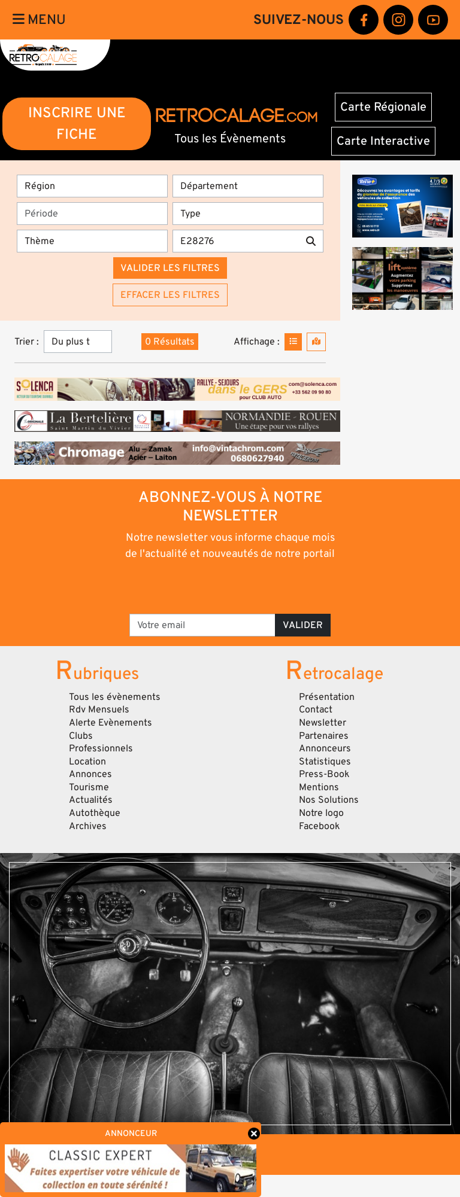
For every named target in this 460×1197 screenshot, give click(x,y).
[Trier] (78, 341)
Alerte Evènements (110, 722)
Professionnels (101, 748)
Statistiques (325, 761)
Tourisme (89, 787)
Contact (315, 709)
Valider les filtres (170, 268)
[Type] (247, 213)
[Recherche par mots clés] (235, 241)
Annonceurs (325, 748)
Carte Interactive (383, 141)
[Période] (92, 213)
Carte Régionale (383, 107)
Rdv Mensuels (99, 709)
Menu (39, 19)
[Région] (92, 186)
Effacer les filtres (170, 294)
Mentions (319, 787)
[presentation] (230, 586)
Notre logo (321, 813)
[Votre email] (202, 625)
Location (87, 761)
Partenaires (324, 735)
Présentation (327, 696)
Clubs (81, 735)
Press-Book (324, 774)
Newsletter (322, 722)
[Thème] (92, 241)
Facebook (319, 826)
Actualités (91, 799)
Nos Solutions (329, 799)
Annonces (90, 774)
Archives (88, 826)
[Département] (247, 186)
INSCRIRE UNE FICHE (77, 123)
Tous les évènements (115, 696)
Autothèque (94, 813)
